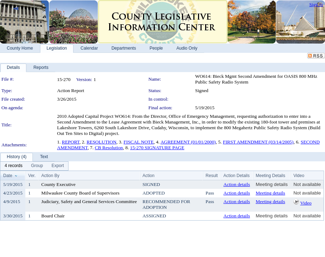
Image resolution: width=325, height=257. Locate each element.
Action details (236, 184)
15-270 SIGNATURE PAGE (157, 147)
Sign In (316, 4)
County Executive (58, 184)
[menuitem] (13, 166)
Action (148, 175)
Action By (50, 175)
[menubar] (34, 166)
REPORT (70, 142)
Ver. (32, 175)
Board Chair (53, 215)
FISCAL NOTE (138, 142)
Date (7, 175)
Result (211, 175)
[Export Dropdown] (57, 166)
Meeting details (272, 184)
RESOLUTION (102, 142)
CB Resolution (109, 147)
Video (305, 203)
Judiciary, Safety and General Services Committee (89, 201)
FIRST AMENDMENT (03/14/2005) (258, 142)
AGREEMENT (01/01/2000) (188, 142)
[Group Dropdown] (37, 166)
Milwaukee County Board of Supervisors (80, 193)
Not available (307, 184)
